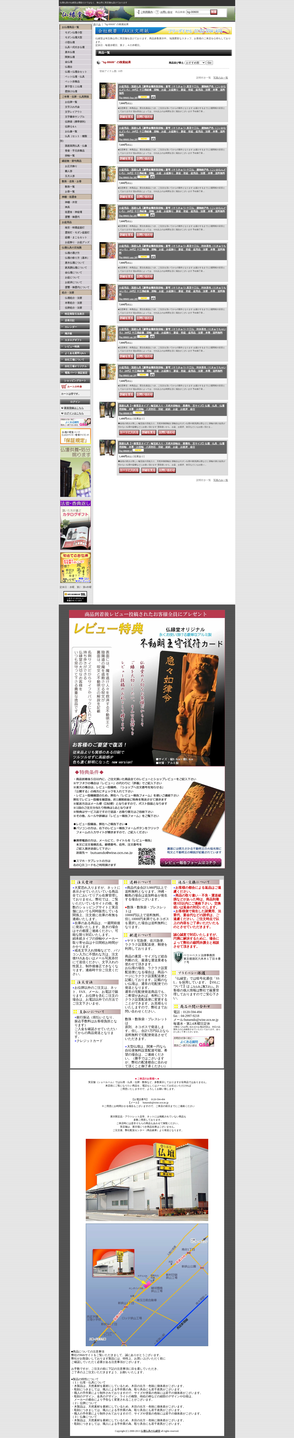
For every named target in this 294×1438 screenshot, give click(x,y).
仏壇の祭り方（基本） (74, 257)
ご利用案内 (146, 12)
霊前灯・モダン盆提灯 (74, 232)
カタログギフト (73, 340)
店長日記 (70, 320)
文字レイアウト (71, 111)
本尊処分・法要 (71, 302)
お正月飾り (68, 166)
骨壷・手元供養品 (72, 150)
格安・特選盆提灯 (72, 227)
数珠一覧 (67, 186)
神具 (65, 207)
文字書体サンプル (72, 116)
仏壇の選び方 (70, 253)
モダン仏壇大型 (71, 37)
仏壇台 (66, 66)
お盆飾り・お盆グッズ (74, 242)
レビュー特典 (72, 346)
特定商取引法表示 (74, 313)
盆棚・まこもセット (73, 237)
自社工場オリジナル (76, 366)
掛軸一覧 (67, 155)
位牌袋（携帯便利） (73, 121)
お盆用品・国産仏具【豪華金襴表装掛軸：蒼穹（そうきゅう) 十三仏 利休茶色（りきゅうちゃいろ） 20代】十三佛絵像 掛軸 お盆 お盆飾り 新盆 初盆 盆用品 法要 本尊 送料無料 (172, 371)
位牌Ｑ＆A (68, 126)
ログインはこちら (74, 413)
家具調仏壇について (73, 267)
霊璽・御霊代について (74, 287)
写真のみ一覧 (220, 77)
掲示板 (68, 333)
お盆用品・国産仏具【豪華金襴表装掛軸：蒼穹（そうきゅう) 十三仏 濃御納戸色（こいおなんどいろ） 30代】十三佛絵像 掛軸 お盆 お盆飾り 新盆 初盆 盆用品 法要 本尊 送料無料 (172, 173)
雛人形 (66, 171)
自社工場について (74, 359)
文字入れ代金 (70, 107)
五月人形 (67, 176)
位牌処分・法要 (71, 307)
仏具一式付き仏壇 (72, 47)
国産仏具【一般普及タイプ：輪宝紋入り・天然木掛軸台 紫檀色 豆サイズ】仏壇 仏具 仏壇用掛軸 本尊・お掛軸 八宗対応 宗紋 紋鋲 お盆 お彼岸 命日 (171, 447)
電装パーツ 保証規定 (76, 372)
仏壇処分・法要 (71, 298)
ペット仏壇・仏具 (72, 76)
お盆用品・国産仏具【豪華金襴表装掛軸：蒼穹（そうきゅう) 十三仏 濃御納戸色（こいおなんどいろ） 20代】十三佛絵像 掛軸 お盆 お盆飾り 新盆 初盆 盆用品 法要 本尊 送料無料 (172, 212)
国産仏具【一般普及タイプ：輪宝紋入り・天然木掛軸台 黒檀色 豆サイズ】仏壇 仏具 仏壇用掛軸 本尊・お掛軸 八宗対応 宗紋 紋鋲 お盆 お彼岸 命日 (171, 409)
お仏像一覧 (68, 131)
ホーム (97, 24)
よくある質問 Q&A (75, 353)
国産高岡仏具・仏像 (73, 145)
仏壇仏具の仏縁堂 (150, 1431)
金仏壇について (71, 272)
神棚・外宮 (68, 202)
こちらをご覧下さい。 (202, 986)
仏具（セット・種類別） (73, 138)
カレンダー (71, 327)
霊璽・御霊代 (70, 217)
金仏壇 (66, 62)
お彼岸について (71, 282)
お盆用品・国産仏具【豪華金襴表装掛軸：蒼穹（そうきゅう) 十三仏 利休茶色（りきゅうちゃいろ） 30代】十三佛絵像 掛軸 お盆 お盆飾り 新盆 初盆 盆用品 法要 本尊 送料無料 (172, 333)
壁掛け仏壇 (68, 91)
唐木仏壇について (72, 262)
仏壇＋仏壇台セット (73, 71)
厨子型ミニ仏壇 (71, 86)
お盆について (70, 277)
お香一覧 (67, 191)
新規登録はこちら (74, 408)
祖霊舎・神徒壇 (71, 212)
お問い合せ (166, 12)
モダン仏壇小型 (71, 32)
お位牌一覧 (68, 102)
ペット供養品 (70, 81)
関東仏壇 (67, 57)
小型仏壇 (67, 42)
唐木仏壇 (67, 52)
